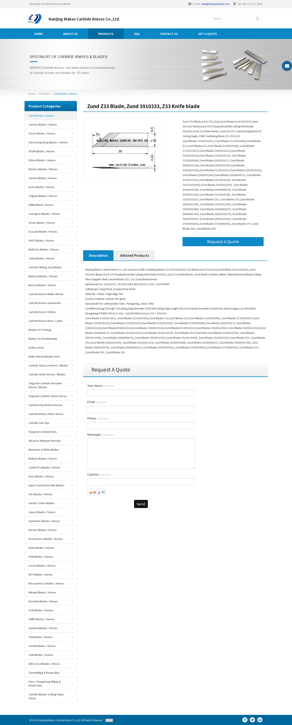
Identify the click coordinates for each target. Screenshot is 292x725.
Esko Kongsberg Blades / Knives (48, 142)
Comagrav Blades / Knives (44, 214)
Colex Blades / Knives (42, 258)
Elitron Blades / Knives (42, 160)
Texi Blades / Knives (41, 637)
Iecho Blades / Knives (42, 187)
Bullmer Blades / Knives (43, 458)
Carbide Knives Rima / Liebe (45, 321)
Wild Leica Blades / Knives (44, 664)
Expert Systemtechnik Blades (46, 485)
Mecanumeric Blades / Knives (46, 583)
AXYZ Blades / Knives (41, 240)
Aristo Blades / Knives (42, 222)
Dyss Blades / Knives (41, 476)
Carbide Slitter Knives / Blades (47, 374)
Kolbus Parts (36, 347)
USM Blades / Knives (41, 655)
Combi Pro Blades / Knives (44, 467)
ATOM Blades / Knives (42, 151)
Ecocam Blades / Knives (43, 231)
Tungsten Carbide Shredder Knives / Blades (45, 385)
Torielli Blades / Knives (42, 646)
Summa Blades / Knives (43, 178)
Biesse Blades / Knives (42, 285)
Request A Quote (223, 241)
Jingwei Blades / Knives (43, 196)
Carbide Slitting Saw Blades (45, 267)
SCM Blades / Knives (41, 610)
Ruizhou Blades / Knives (43, 169)
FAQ (137, 34)
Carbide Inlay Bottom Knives (46, 405)
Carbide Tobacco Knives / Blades (48, 365)
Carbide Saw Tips (39, 423)
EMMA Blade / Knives (41, 205)
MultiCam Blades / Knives (44, 249)
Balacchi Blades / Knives (43, 276)
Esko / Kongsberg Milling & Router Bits (45, 683)
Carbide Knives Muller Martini (46, 294)
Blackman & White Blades (44, 449)
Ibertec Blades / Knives (43, 530)
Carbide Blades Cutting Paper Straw (46, 696)
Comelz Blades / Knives (43, 124)
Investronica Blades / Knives (46, 539)
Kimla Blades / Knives (41, 548)
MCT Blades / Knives (41, 574)
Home (38, 34)
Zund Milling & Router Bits (44, 673)
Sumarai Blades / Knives (43, 628)
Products (106, 34)
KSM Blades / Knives (41, 557)
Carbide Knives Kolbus (42, 312)
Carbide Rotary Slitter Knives (46, 414)
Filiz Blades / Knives (41, 494)
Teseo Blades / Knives (42, 133)
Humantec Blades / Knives (44, 521)
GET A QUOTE (207, 34)
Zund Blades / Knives (65, 93)
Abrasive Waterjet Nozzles (45, 441)
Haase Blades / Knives (42, 512)
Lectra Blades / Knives (42, 565)
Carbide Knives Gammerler (45, 303)
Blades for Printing (40, 330)
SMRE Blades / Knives (42, 619)
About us (70, 34)
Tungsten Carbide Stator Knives (48, 396)
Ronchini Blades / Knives (43, 601)
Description (98, 255)
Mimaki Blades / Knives (42, 592)
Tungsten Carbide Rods (43, 432)
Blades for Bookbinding (43, 338)
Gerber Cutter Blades (42, 503)
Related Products (134, 255)
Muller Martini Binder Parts (44, 356)
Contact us (169, 34)
